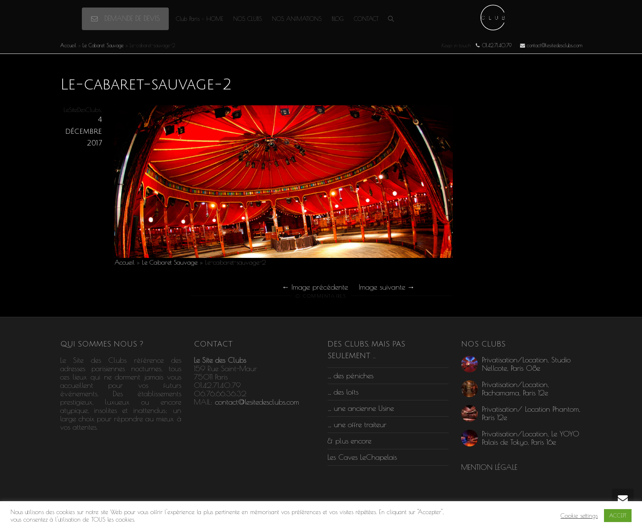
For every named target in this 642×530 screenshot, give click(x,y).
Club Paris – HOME (199, 18)
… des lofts (342, 391)
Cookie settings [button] (579, 515)
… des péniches (350, 375)
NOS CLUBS (247, 18)
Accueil (68, 45)
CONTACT (366, 18)
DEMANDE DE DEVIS (125, 18)
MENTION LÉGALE (489, 467)
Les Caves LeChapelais (362, 457)
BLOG (338, 18)
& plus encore (349, 440)
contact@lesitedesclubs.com (257, 402)
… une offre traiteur (356, 424)
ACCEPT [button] (618, 515)
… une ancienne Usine (360, 408)
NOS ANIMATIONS (297, 18)
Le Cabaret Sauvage (103, 45)
